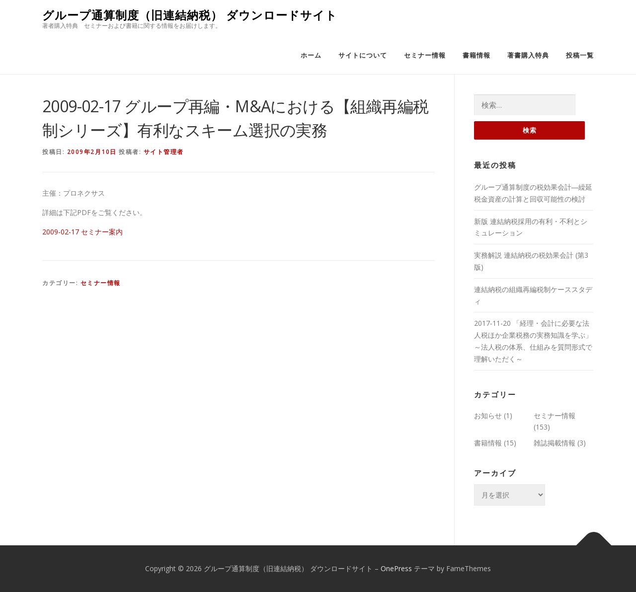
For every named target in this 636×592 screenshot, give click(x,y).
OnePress (396, 568)
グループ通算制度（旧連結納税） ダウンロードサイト (189, 15)
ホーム (311, 55)
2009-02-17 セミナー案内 (82, 231)
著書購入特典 (528, 55)
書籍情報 (476, 55)
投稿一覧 (580, 55)
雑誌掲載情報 (554, 442)
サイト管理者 (164, 152)
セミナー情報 (425, 55)
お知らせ (488, 415)
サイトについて (362, 55)
